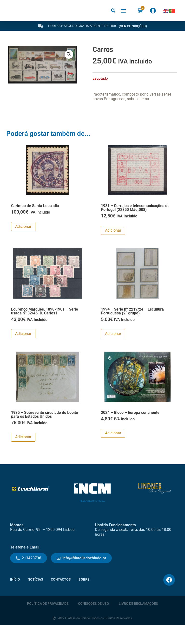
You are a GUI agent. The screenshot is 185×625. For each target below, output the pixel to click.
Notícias (35, 579)
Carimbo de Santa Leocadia (35, 205)
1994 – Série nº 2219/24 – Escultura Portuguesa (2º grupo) (132, 311)
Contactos (61, 579)
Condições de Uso (93, 604)
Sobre (84, 579)
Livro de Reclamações (138, 604)
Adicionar (23, 226)
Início (15, 579)
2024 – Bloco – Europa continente (130, 412)
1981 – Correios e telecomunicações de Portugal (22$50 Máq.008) (135, 207)
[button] (113, 11)
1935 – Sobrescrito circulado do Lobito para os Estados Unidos (44, 414)
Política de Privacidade (47, 604)
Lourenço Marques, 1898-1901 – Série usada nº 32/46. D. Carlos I (44, 311)
